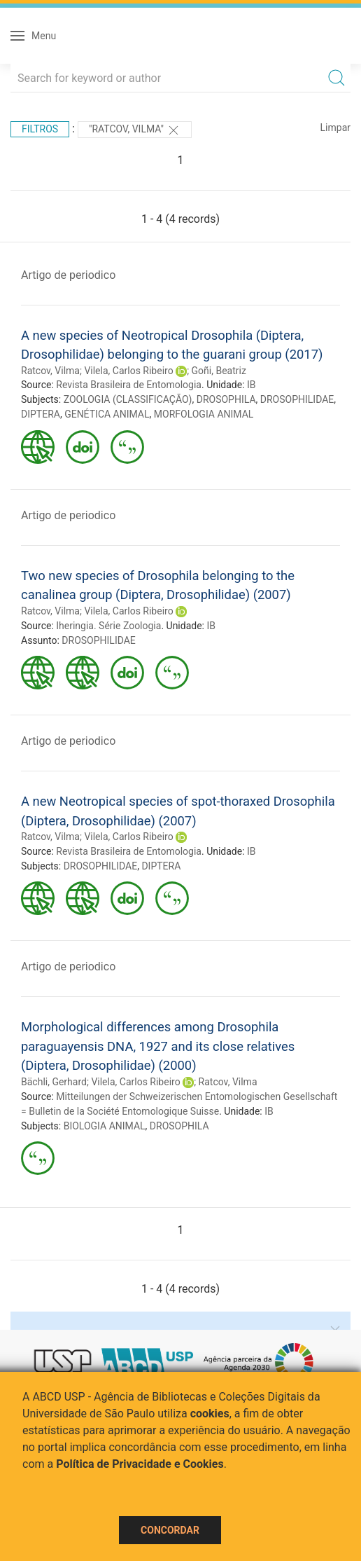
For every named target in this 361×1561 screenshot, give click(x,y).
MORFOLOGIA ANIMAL (204, 414)
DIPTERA (40, 414)
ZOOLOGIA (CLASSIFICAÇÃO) (128, 399)
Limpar (335, 127)
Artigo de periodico (68, 275)
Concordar (170, 1530)
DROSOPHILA (226, 399)
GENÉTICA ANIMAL (106, 414)
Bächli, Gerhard (54, 1081)
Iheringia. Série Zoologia (108, 625)
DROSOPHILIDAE (297, 399)
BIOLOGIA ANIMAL (105, 1126)
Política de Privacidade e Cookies (140, 1464)
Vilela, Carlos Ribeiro (128, 370)
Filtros (40, 129)
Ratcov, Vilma (50, 370)
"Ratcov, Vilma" (134, 130)
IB (251, 384)
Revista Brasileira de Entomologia (128, 384)
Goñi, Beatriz (219, 370)
